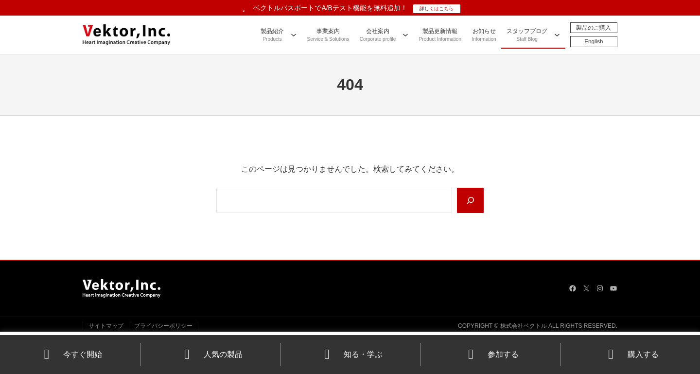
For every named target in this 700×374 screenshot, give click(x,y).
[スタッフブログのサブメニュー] (557, 34)
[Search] (470, 200)
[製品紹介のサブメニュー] (293, 34)
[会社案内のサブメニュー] (405, 34)
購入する (630, 354)
